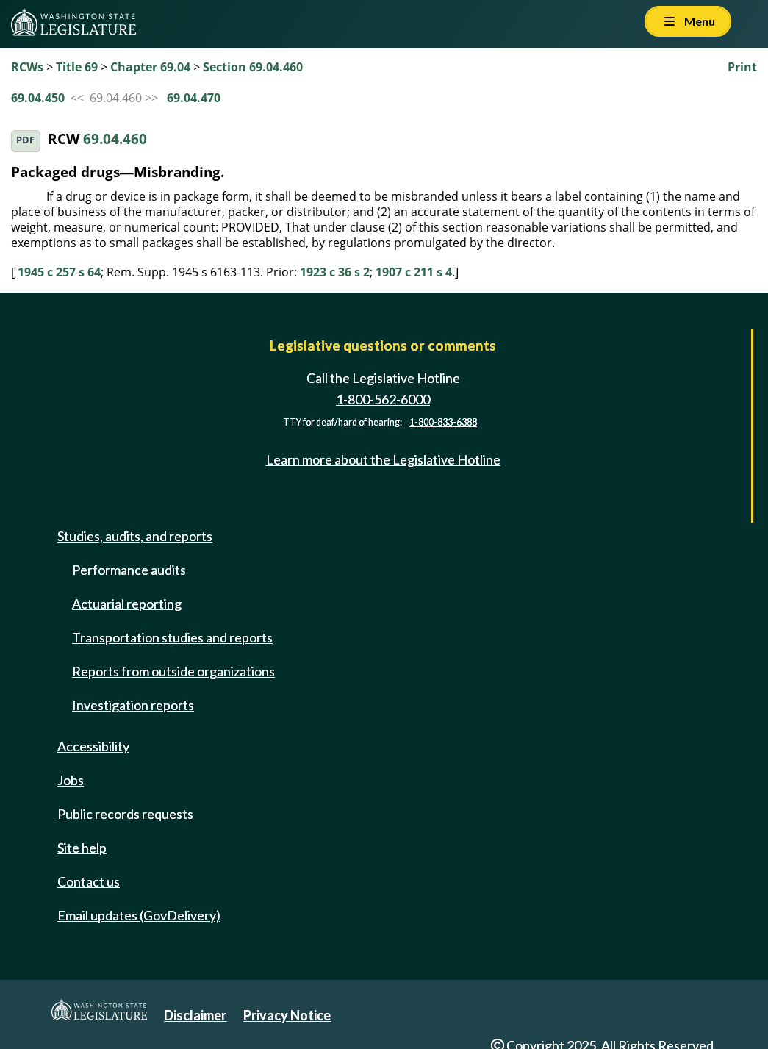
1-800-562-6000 (383, 399)
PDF (25, 140)
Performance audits (129, 570)
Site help (82, 847)
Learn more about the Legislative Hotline (383, 459)
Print (742, 67)
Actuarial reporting (127, 603)
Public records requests (125, 814)
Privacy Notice (287, 1015)
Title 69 (77, 67)
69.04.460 (115, 139)
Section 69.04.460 (253, 67)
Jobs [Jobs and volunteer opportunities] (70, 780)
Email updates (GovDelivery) (138, 915)
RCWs (27, 67)
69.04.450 (38, 98)
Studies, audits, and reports (134, 536)
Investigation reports (133, 705)
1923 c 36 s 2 (335, 272)
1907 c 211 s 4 (414, 272)
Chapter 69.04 (150, 67)
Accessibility (93, 746)
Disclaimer (195, 1015)
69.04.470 (193, 98)
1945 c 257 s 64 (59, 272)
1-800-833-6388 (443, 422)
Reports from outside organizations (173, 671)
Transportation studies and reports (172, 637)
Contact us (88, 881)
